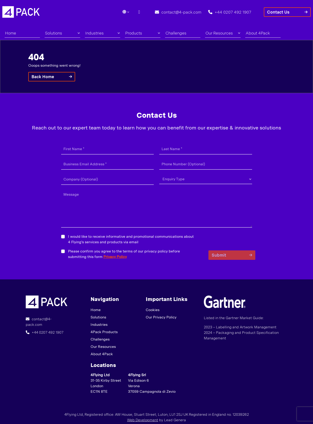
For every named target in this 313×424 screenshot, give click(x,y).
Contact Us (278, 12)
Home (10, 33)
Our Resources (222, 33)
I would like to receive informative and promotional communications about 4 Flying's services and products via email (131, 239)
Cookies (152, 310)
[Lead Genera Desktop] (21, 11)
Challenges (175, 33)
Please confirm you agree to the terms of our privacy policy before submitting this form (124, 254)
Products (142, 33)
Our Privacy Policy (161, 317)
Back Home (42, 76)
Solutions (62, 33)
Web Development (142, 420)
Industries (102, 33)
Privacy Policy (115, 257)
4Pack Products (104, 332)
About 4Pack (258, 33)
